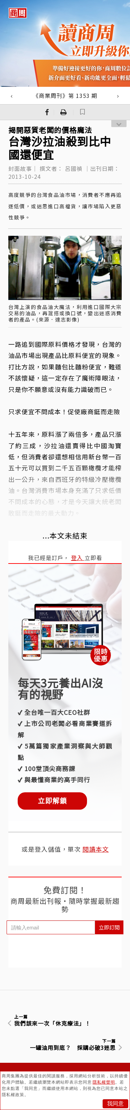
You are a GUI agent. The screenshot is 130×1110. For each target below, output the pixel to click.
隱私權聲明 (104, 1082)
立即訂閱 (109, 927)
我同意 (115, 1104)
